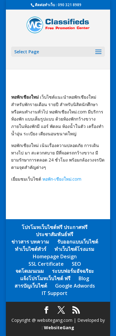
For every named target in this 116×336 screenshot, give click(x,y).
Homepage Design (55, 256)
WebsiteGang (59, 327)
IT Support (54, 293)
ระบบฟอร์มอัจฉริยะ (73, 271)
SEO (76, 263)
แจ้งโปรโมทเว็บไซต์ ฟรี (45, 278)
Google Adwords (75, 285)
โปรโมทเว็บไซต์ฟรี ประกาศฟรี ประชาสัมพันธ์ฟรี (55, 231)
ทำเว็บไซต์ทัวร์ (30, 249)
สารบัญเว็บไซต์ (31, 285)
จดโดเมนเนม (29, 271)
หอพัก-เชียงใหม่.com (61, 179)
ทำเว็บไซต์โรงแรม (74, 249)
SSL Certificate (46, 263)
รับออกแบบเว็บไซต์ (77, 241)
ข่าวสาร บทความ (30, 241)
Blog (84, 278)
